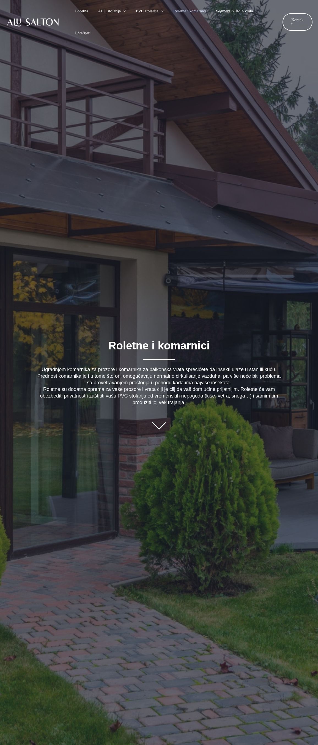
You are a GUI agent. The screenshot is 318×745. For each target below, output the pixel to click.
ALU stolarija (112, 11)
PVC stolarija (148, 11)
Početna (83, 11)
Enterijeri (264, 11)
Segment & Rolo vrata (229, 11)
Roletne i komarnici (186, 11)
